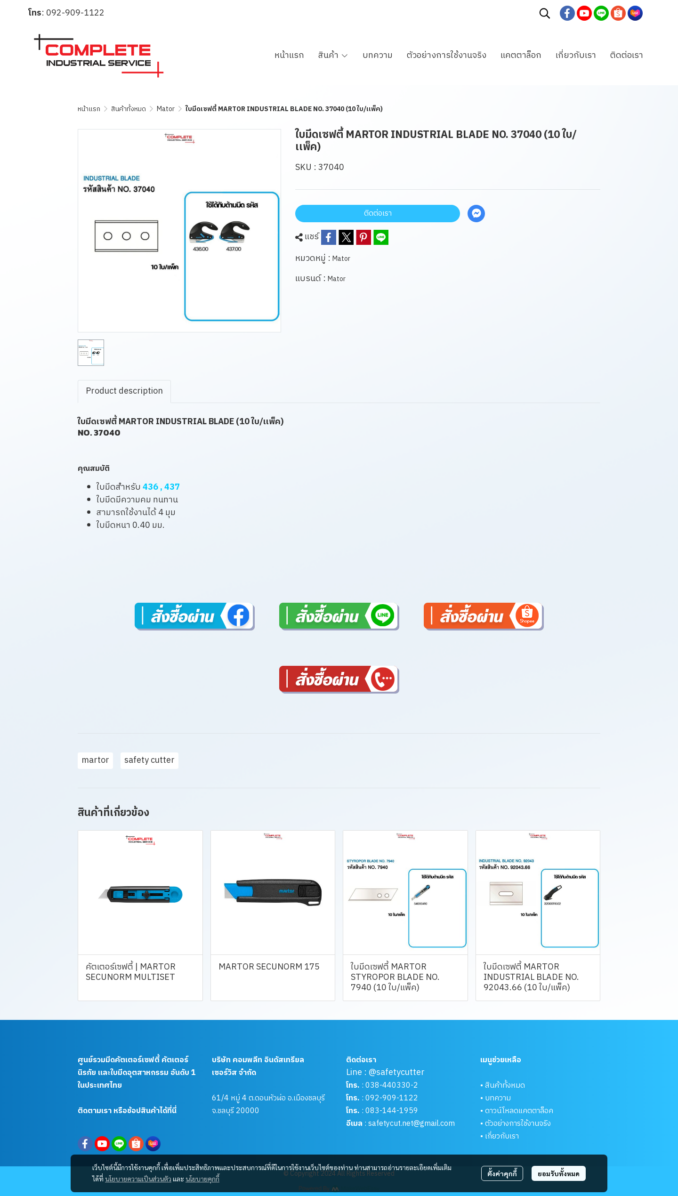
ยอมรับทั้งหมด (559, 1173)
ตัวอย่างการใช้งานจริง (518, 1123)
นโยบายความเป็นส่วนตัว (138, 1178)
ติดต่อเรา (378, 213)
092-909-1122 (75, 13)
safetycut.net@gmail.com (411, 1123)
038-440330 (387, 1085)
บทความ (498, 1098)
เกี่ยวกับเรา (502, 1136)
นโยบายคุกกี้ (202, 1178)
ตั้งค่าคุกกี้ (502, 1173)
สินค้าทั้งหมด (128, 109)
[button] (545, 13)
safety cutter (149, 760)
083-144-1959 (391, 1111)
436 (150, 487)
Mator (166, 109)
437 (172, 487)
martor (95, 760)
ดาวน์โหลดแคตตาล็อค (519, 1111)
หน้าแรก (89, 109)
